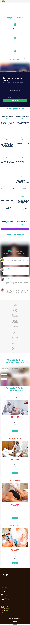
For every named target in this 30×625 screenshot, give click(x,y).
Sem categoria (4, 374)
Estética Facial (4, 369)
